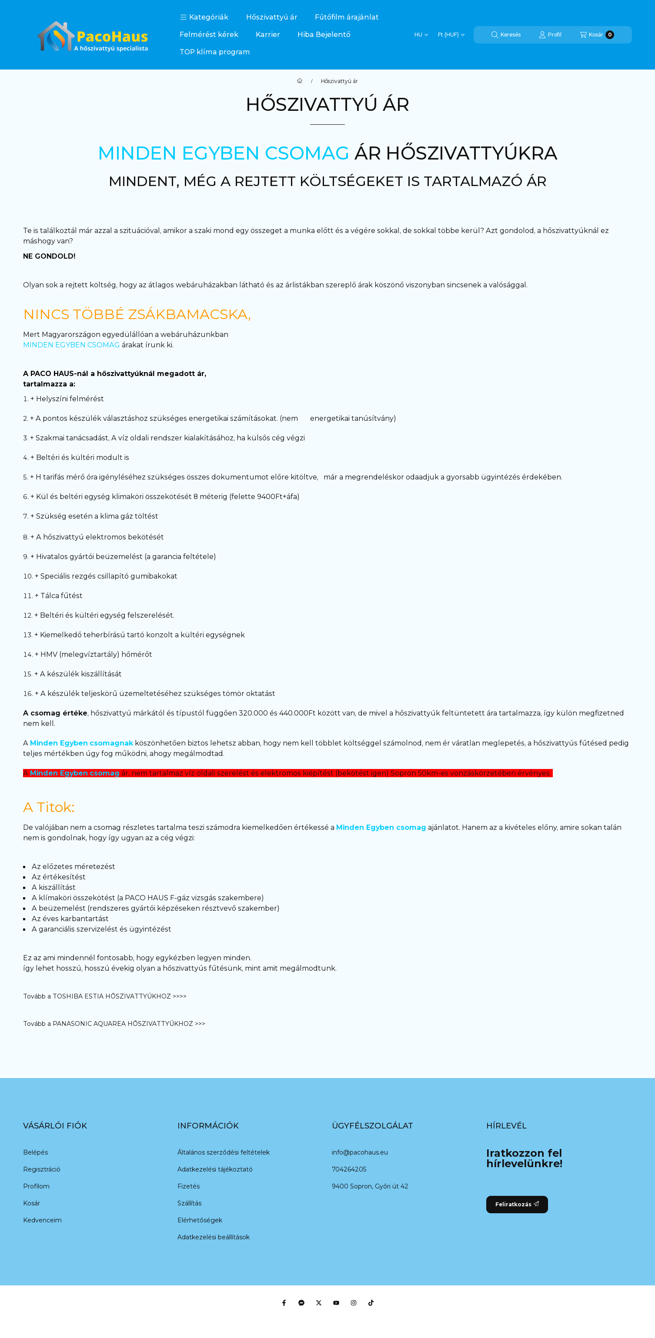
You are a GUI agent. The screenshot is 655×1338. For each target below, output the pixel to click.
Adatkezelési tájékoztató (215, 1169)
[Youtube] (336, 1302)
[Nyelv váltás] (421, 34)
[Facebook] (284, 1302)
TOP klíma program (215, 52)
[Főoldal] (299, 81)
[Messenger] (301, 1302)
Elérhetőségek (199, 1220)
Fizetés (188, 1186)
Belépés (35, 1152)
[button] (204, 17)
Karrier (268, 34)
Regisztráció (41, 1169)
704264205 (349, 1169)
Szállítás (189, 1203)
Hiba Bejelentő (324, 34)
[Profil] (550, 34)
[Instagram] (353, 1302)
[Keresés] (506, 34)
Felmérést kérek (209, 34)
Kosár (31, 1203)
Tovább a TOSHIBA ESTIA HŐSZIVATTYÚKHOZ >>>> (105, 996)
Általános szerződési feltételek (223, 1152)
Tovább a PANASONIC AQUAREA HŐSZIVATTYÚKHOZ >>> (114, 1024)
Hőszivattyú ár (271, 17)
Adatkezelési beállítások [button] (213, 1237)
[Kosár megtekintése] (597, 34)
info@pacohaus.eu (360, 1152)
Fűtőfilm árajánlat (347, 17)
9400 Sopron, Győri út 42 (370, 1186)
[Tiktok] (371, 1302)
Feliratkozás (517, 1204)
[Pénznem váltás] (451, 34)
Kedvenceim (42, 1220)
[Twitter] (319, 1302)
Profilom (36, 1186)
